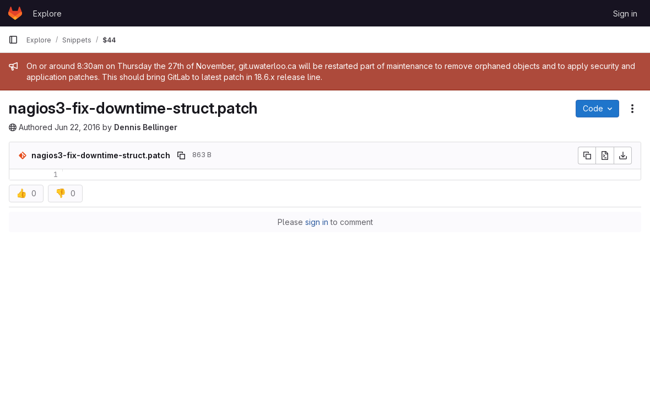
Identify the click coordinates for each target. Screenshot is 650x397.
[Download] (623, 155)
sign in (316, 222)
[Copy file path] (181, 155)
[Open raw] (605, 155)
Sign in (625, 13)
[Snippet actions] (632, 108)
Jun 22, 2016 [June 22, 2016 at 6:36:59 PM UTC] (77, 127)
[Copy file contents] (586, 155)
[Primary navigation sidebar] (13, 40)
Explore (47, 13)
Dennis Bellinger (145, 127)
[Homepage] (15, 13)
